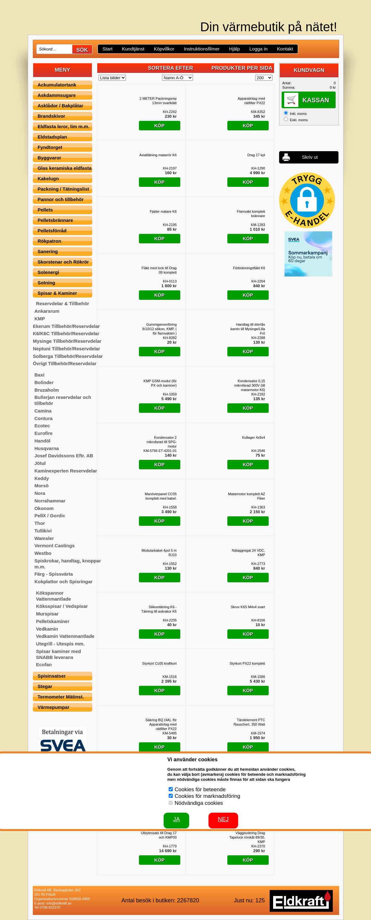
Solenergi (48, 272)
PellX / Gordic (49, 515)
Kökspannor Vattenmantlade (53, 596)
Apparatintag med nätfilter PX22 (251, 101)
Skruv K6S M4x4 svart (248, 607)
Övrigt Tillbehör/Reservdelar (64, 363)
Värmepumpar (53, 707)
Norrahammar (49, 500)
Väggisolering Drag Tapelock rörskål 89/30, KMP (247, 837)
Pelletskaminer (52, 621)
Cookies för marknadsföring (207, 796)
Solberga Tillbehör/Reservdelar (68, 356)
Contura (43, 418)
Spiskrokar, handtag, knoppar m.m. (67, 563)
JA (176, 819)
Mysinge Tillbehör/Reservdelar (67, 341)
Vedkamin (47, 629)
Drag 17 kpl (256, 155)
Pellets (45, 209)
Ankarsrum (46, 311)
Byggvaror (49, 157)
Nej (223, 819)
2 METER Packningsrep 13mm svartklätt (158, 101)
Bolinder (44, 382)
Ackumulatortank (57, 84)
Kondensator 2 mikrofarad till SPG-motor (162, 442)
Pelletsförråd (52, 230)
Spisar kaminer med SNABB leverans (58, 654)
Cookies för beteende (200, 789)
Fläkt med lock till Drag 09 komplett (159, 270)
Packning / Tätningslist (63, 189)
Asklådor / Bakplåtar (60, 105)
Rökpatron (49, 241)
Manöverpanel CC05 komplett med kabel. (161, 496)
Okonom (44, 508)
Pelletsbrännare (55, 220)
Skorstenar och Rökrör (63, 261)
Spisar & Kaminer (57, 293)
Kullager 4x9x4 (253, 437)
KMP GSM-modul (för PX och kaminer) (160, 383)
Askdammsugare (57, 95)
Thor (39, 523)
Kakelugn (48, 178)
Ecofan (44, 664)
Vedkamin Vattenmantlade (65, 636)
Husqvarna (46, 448)
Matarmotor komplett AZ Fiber (246, 496)
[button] (307, 200)
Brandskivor (51, 116)
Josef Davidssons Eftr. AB (63, 455)
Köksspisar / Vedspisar (62, 606)
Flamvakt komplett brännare (251, 214)
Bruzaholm (46, 390)
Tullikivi (43, 530)
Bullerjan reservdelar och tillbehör (62, 400)
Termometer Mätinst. (61, 696)
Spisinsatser (52, 676)
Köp (159, 125)
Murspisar (47, 613)
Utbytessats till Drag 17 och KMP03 (159, 835)
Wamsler (44, 538)
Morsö (41, 485)
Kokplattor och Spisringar (63, 581)
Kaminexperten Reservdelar (65, 470)
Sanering (48, 251)
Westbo (42, 553)
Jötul (40, 463)
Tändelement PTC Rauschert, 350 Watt (249, 722)
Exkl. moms (299, 120)
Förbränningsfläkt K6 (249, 268)
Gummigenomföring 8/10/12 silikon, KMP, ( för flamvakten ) (159, 329)
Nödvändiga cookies (199, 803)
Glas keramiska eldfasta (65, 168)
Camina (42, 410)
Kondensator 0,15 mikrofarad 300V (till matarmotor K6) (249, 385)
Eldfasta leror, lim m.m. (63, 126)
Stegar (45, 686)
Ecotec (42, 425)
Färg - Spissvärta (53, 574)
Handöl (42, 440)
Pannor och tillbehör (61, 199)
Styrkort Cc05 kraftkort (159, 663)
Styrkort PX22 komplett (247, 663)
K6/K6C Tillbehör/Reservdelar (66, 333)
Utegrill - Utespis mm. (60, 643)
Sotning (46, 282)
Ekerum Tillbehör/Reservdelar (66, 326)
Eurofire (43, 433)
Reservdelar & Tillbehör (62, 303)
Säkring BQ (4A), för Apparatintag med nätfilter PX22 (161, 724)
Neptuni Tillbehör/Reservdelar (66, 348)
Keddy (41, 478)
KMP (39, 318)
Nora (39, 493)
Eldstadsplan (52, 136)
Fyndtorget (50, 147)
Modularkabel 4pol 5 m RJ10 (159, 553)
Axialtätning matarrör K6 (158, 155)
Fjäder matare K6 (163, 211)
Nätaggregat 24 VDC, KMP (248, 553)
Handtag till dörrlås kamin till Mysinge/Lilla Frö (247, 329)
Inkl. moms (298, 114)
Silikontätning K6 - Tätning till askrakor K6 (159, 609)
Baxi (39, 374)
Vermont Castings (54, 545)
